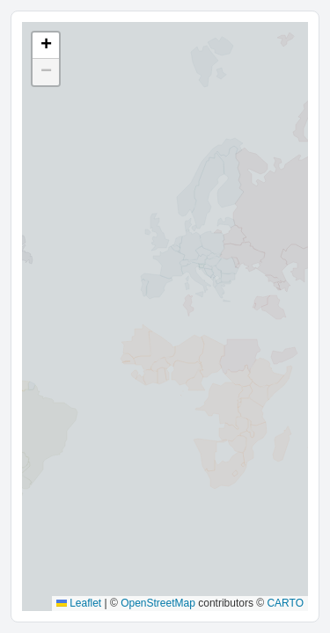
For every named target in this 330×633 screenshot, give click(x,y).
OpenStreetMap (158, 603)
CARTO (285, 603)
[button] (46, 46)
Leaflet (78, 603)
